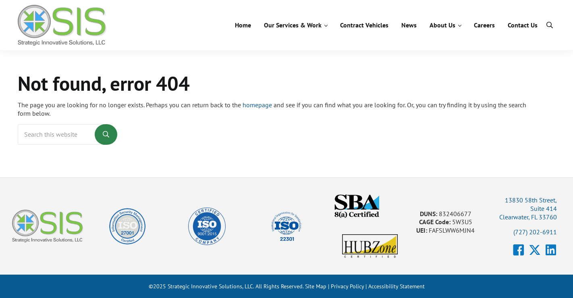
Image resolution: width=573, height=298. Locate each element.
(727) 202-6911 (535, 232)
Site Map (315, 286)
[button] (519, 250)
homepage (257, 105)
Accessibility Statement (396, 286)
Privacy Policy (347, 286)
